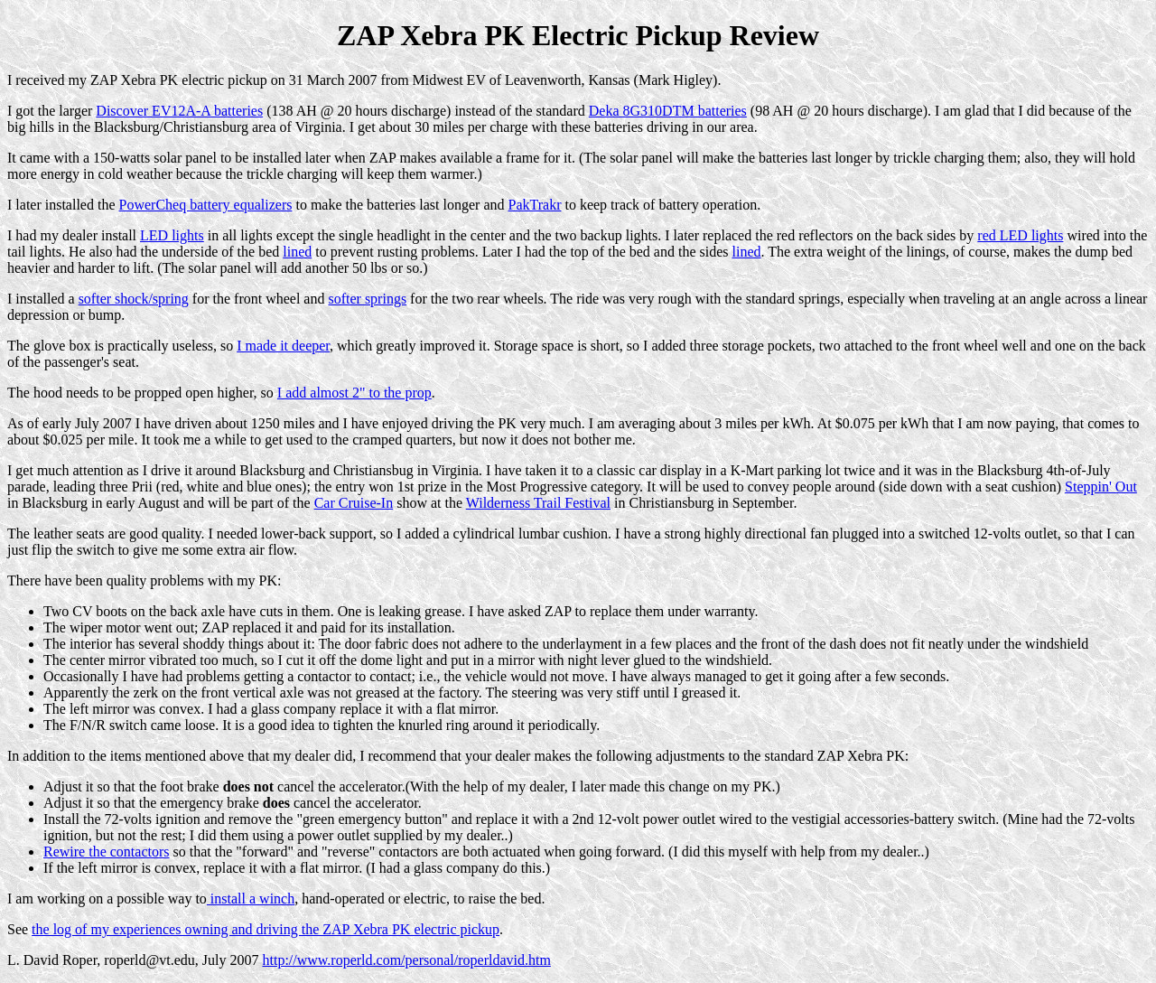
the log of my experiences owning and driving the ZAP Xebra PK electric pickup (265, 929)
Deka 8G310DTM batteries (668, 110)
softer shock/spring (134, 298)
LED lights (172, 235)
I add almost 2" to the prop (354, 392)
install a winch (250, 898)
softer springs (367, 298)
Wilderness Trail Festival (538, 502)
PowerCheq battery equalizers (206, 204)
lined (297, 251)
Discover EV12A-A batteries (179, 110)
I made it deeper (283, 345)
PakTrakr (534, 204)
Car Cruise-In (354, 502)
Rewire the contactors (106, 851)
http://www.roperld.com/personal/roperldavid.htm (407, 960)
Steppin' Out (1101, 486)
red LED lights (1020, 235)
